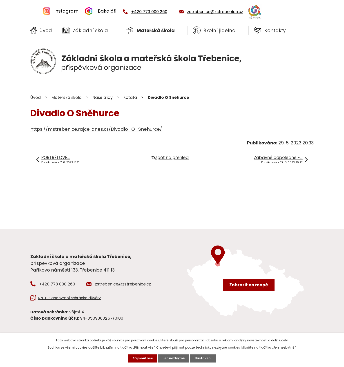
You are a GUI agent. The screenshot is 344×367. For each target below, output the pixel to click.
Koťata (130, 97)
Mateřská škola (156, 30)
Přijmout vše (141, 358)
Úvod (45, 30)
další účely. (279, 340)
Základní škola (90, 30)
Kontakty (275, 30)
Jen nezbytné (173, 358)
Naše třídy (102, 97)
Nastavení (204, 358)
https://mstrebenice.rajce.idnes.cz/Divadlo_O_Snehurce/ (96, 129)
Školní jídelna (219, 30)
